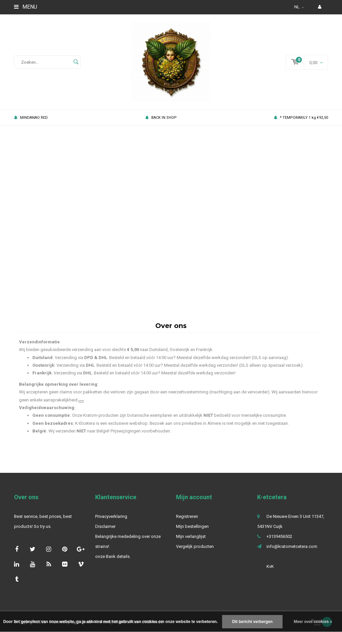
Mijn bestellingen (192, 531)
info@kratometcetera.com (292, 551)
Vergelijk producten (195, 551)
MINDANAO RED (31, 122)
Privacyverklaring (111, 521)
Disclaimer (105, 531)
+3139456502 (279, 541)
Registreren (187, 521)
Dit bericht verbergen (252, 621)
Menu (25, 7)
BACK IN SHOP (161, 122)
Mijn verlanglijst (191, 541)
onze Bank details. (113, 561)
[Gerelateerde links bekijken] (81, 406)
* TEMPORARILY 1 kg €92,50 (301, 122)
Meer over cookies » (313, 621)
